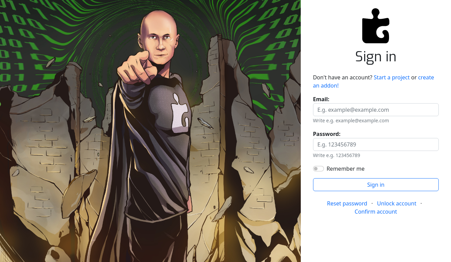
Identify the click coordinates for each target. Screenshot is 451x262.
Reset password (347, 203)
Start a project (392, 77)
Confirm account (376, 211)
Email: (321, 99)
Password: (327, 134)
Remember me (346, 168)
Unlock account (396, 203)
